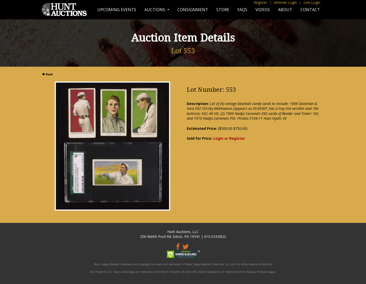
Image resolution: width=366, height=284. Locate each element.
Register (260, 2)
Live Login (311, 2)
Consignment (192, 9)
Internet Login (285, 2)
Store (222, 9)
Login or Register (229, 138)
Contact (310, 9)
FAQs (242, 9)
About (285, 9)
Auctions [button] (155, 9)
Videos (262, 9)
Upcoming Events (116, 9)
